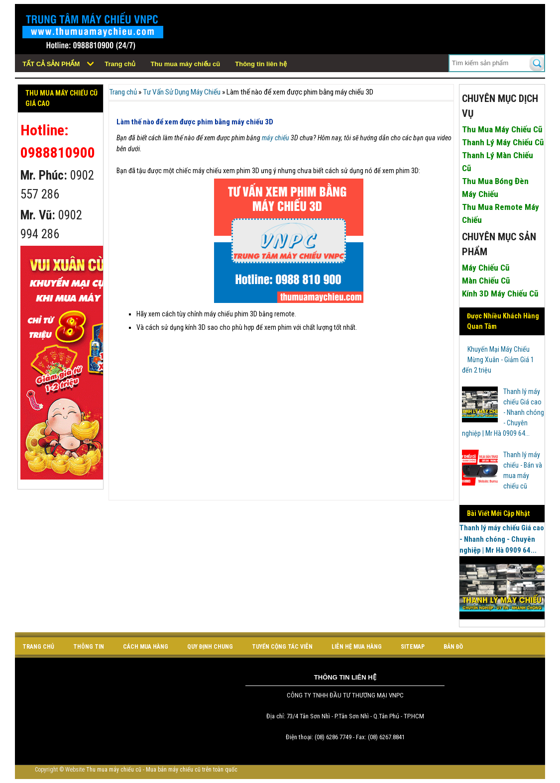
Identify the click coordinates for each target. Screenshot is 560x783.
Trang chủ (120, 64)
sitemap (413, 646)
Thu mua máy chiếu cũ (185, 64)
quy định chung (210, 646)
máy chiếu (275, 138)
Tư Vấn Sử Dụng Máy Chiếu (182, 92)
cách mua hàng (145, 646)
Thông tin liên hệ (261, 64)
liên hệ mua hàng (357, 646)
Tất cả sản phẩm (51, 64)
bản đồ (453, 646)
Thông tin (88, 646)
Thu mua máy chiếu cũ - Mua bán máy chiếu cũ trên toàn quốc (161, 769)
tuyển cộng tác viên (282, 646)
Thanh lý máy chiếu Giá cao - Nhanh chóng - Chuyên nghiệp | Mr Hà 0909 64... (503, 412)
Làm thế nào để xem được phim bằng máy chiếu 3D (194, 121)
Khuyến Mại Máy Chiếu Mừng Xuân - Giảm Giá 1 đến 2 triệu (498, 359)
